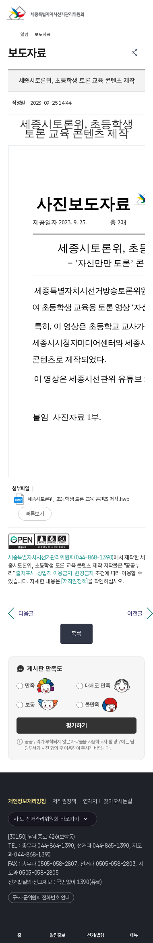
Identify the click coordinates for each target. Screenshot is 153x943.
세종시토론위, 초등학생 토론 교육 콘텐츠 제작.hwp (72, 499)
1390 (83, 882)
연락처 (90, 801)
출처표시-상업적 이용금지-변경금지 (54, 573)
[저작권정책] (74, 581)
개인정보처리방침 (27, 801)
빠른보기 (34, 514)
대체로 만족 (97, 685)
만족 (29, 685)
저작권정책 (64, 801)
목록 (76, 633)
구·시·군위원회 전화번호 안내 (41, 897)
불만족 (92, 704)
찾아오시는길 (117, 801)
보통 (29, 704)
